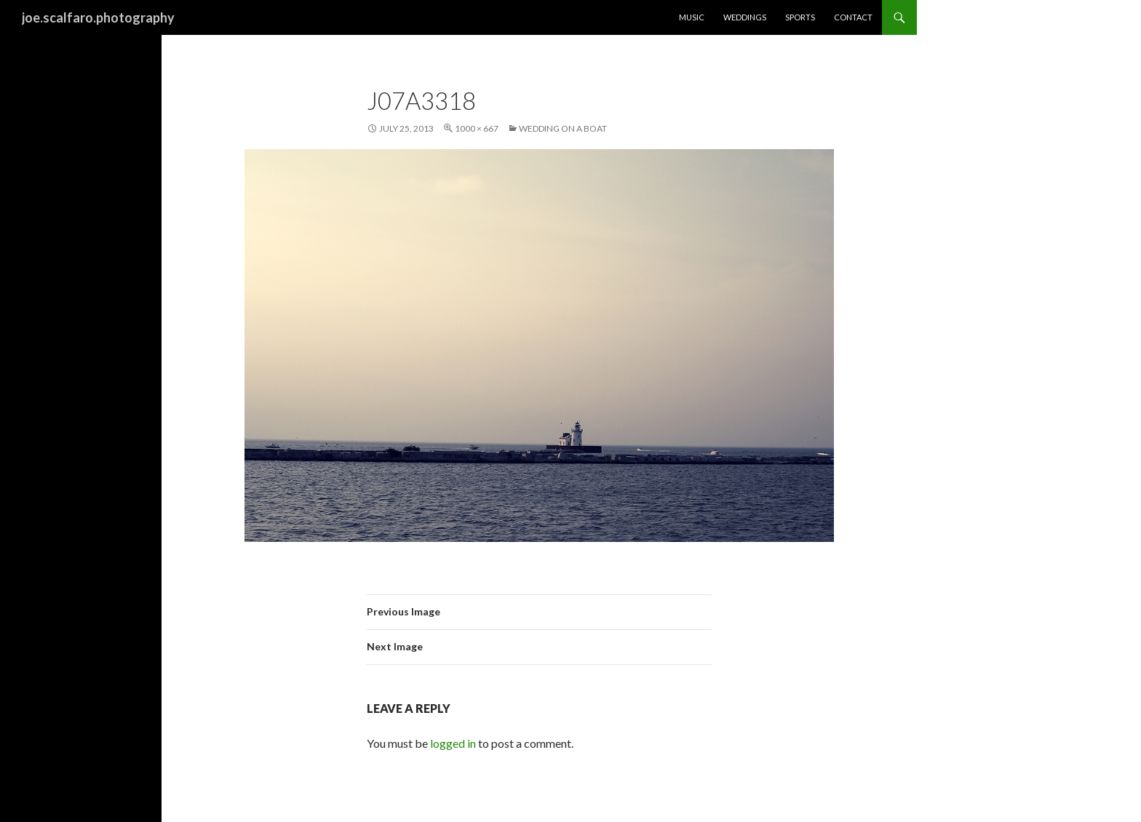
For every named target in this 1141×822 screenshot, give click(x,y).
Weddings (744, 17)
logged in (453, 743)
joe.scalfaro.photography (98, 17)
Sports (800, 17)
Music (691, 17)
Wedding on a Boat (563, 128)
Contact (853, 17)
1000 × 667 (476, 128)
